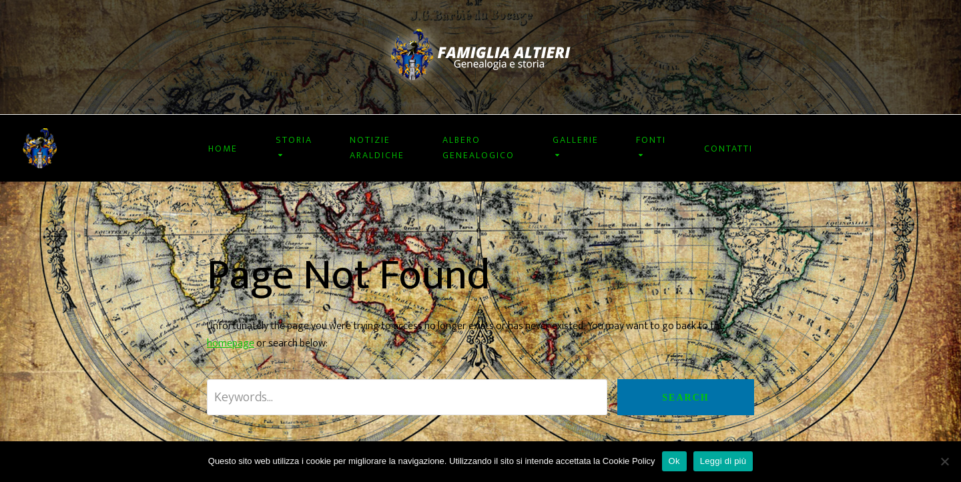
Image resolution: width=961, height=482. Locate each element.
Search (685, 398)
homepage (230, 343)
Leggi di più (723, 461)
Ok (674, 461)
